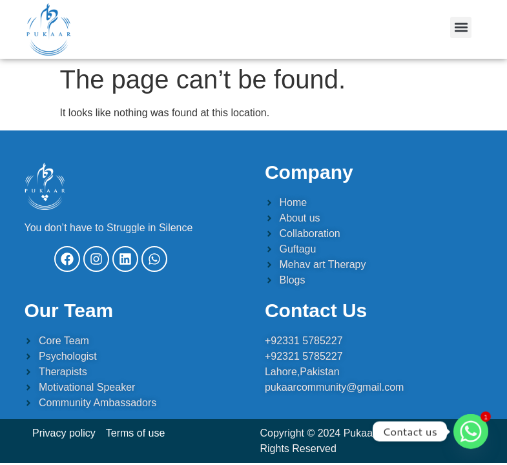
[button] (460, 27)
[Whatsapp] (470, 431)
